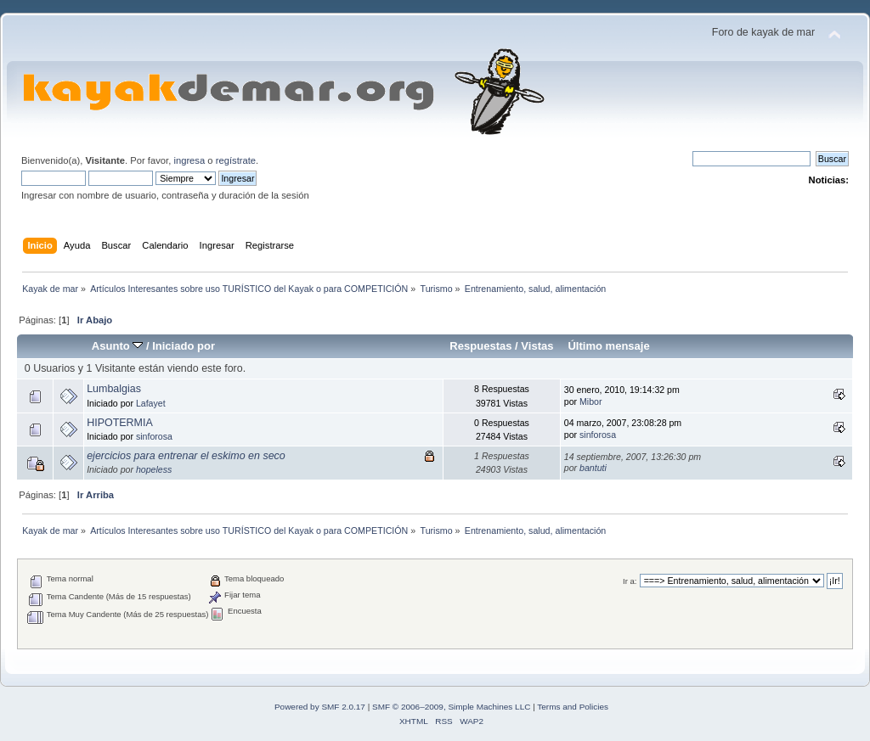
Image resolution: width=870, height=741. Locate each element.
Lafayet (151, 403)
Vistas (537, 346)
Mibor (590, 401)
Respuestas (480, 346)
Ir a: (629, 581)
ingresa (189, 160)
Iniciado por (183, 346)
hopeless (154, 469)
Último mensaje (608, 346)
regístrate (236, 160)
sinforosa (154, 436)
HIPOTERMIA (120, 423)
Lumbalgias (114, 389)
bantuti (593, 468)
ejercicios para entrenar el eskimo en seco (186, 456)
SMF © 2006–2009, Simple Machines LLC (451, 706)
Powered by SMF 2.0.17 (319, 706)
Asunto (118, 346)
